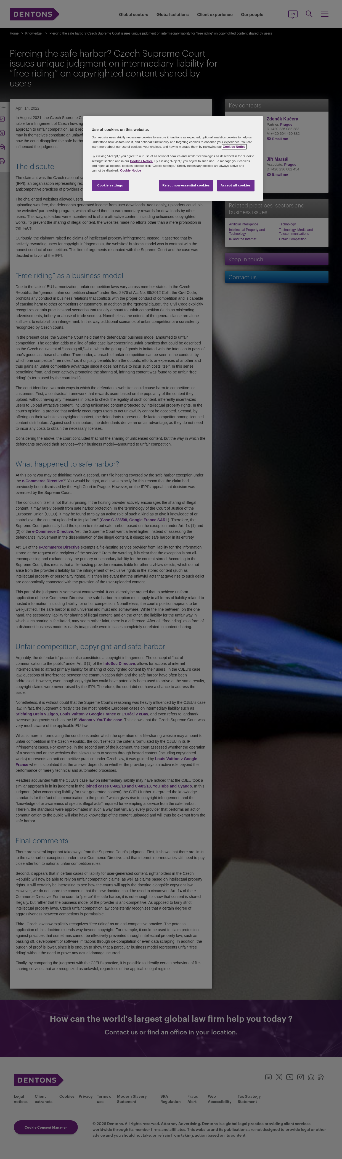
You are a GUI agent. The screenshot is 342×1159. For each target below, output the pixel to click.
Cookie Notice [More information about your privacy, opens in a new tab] (130, 170)
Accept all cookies (236, 185)
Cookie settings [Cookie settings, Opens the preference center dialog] (110, 185)
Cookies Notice (234, 146)
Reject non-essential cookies (186, 185)
